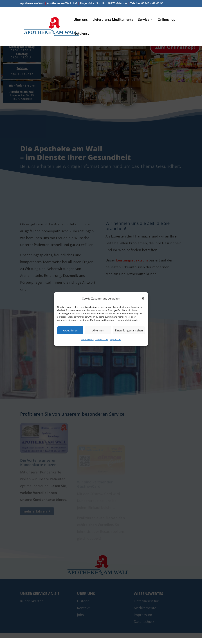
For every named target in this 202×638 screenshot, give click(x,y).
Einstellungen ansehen (129, 330)
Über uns (81, 20)
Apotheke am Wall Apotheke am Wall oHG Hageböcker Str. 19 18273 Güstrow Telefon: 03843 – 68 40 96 (91, 3)
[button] (143, 298)
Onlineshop (166, 20)
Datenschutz (87, 339)
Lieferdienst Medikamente (113, 20)
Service (143, 20)
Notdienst (81, 34)
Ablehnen (98, 330)
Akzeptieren (70, 330)
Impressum (115, 339)
